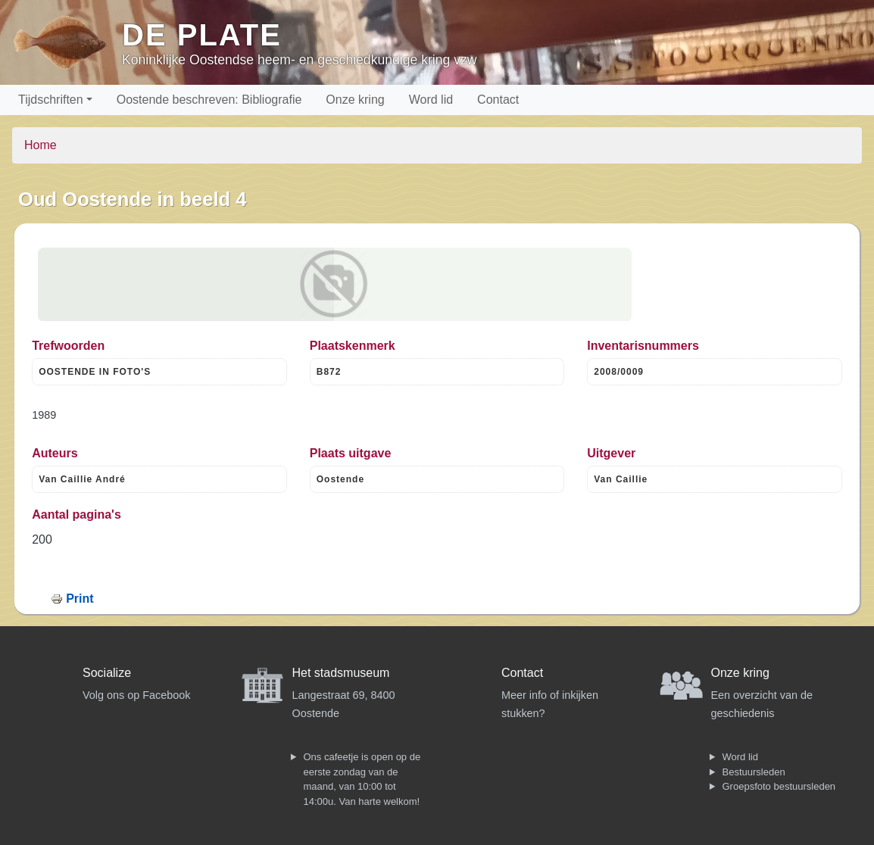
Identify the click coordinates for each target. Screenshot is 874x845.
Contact (498, 99)
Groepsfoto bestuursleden (779, 786)
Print (79, 598)
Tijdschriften (50, 99)
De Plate (202, 34)
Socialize (107, 672)
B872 (329, 371)
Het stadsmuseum (341, 672)
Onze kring (355, 99)
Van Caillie (621, 479)
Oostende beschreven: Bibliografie (209, 99)
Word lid (431, 99)
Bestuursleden (754, 772)
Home (40, 145)
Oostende (340, 479)
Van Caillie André (82, 479)
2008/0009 (619, 371)
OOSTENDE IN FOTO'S (95, 371)
